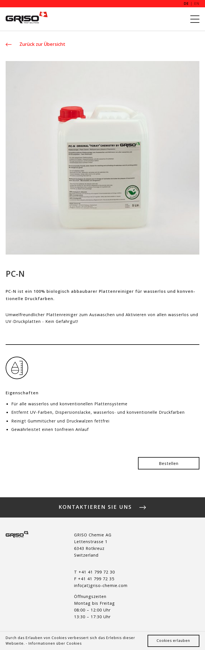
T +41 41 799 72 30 (94, 572)
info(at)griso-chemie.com (101, 585)
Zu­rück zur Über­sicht (41, 44)
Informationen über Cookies (55, 643)
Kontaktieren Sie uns (95, 507)
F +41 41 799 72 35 (94, 578)
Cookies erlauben (173, 640)
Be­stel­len (169, 463)
